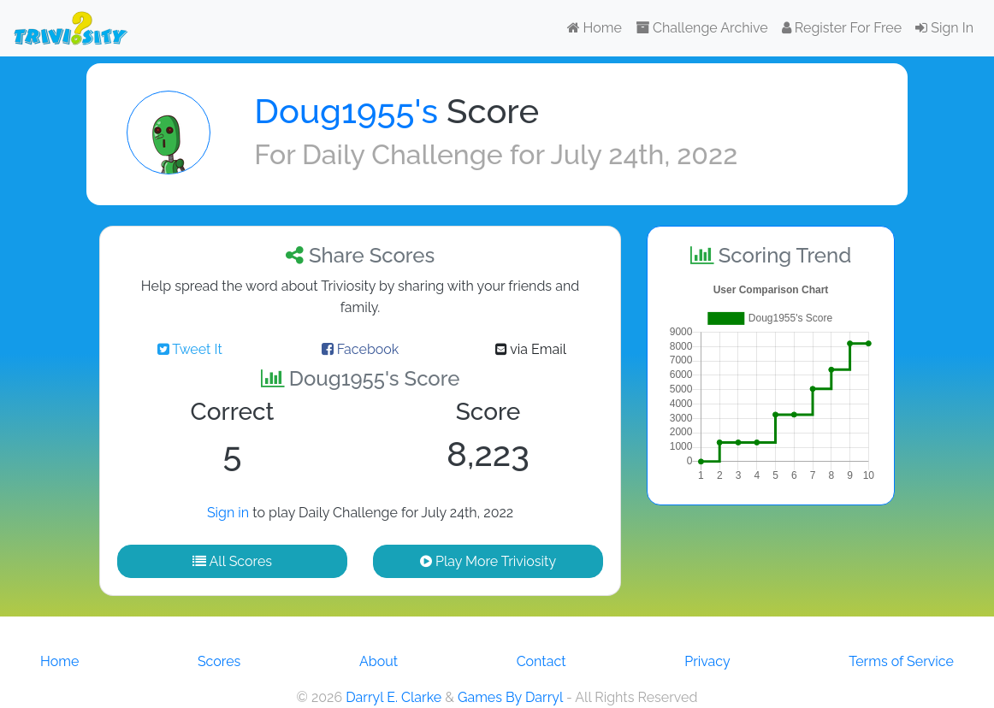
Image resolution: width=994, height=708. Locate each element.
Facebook (360, 349)
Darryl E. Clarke (393, 697)
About (378, 661)
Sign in (228, 512)
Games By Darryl (510, 697)
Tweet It (189, 349)
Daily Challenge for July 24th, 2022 (519, 154)
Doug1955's (346, 111)
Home (594, 28)
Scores (219, 661)
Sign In (944, 28)
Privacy (707, 661)
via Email (530, 349)
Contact (541, 661)
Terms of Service (901, 661)
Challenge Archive (702, 28)
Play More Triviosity (488, 561)
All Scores (232, 561)
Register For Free (842, 28)
